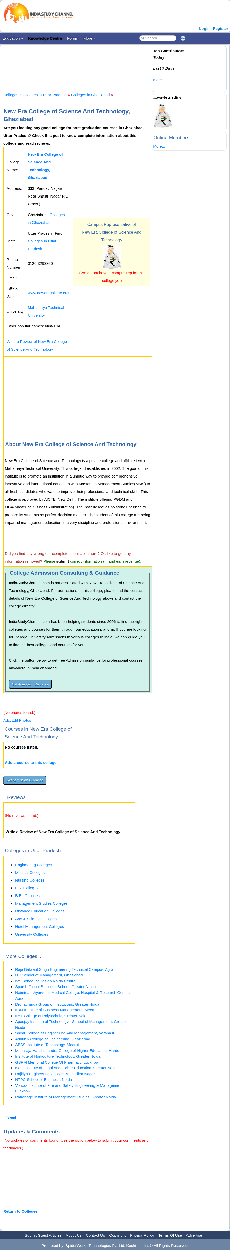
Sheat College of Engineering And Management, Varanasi (64, 1033)
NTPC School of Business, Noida (43, 1079)
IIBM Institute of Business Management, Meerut (56, 1010)
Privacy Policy (142, 1235)
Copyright (117, 1235)
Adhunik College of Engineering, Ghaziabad (52, 1039)
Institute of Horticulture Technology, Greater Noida (57, 1056)
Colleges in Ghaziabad (90, 95)
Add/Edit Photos (17, 720)
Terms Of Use (170, 1235)
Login (204, 28)
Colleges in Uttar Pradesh (45, 95)
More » (89, 38)
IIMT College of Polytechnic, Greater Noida (52, 1016)
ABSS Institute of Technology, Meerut (47, 1044)
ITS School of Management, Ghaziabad (49, 975)
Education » (13, 38)
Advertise (194, 1235)
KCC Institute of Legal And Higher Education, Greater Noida (66, 1068)
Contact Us (95, 1235)
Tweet (11, 1117)
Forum (72, 38)
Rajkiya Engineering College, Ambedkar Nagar (55, 1074)
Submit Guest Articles (43, 1235)
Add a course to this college (30, 762)
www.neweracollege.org (48, 293)
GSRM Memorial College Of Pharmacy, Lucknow (57, 1062)
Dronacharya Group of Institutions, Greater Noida (57, 1004)
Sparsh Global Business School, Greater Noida (55, 986)
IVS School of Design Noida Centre (45, 981)
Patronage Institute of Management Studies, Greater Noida (65, 1097)
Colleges (10, 95)
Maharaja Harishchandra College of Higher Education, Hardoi (67, 1050)
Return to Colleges (20, 1211)
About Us (74, 1235)
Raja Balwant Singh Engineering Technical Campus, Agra (64, 969)
